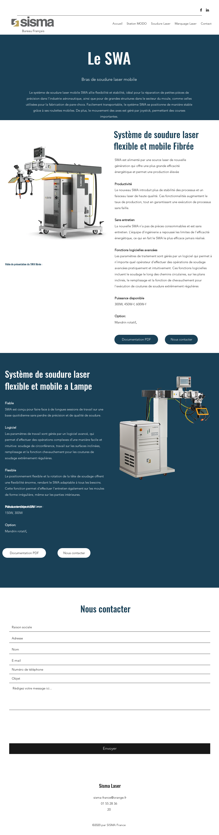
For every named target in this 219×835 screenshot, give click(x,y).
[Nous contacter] (181, 339)
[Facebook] (201, 10)
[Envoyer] (109, 748)
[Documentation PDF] (136, 339)
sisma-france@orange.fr (109, 797)
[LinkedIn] (207, 10)
